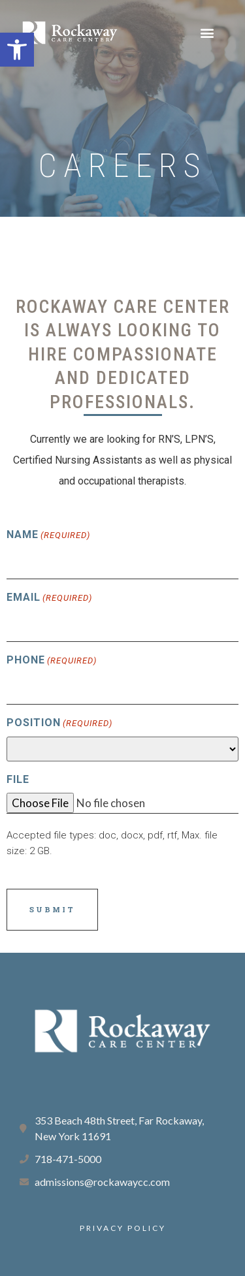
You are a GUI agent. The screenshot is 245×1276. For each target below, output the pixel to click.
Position (59, 723)
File (18, 779)
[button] (17, 50)
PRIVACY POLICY (123, 1228)
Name (48, 535)
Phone (52, 661)
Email (49, 598)
